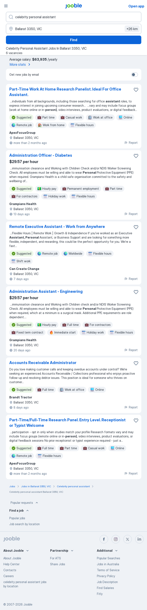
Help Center (11, 564)
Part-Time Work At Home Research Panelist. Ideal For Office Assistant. (65, 92)
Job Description (107, 582)
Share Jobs (57, 564)
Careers (8, 576)
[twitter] (127, 539)
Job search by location (24, 524)
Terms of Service (108, 570)
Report (131, 142)
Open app (136, 6)
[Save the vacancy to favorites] (136, 89)
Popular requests (25, 503)
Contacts (9, 570)
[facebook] (104, 539)
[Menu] (6, 6)
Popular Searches (108, 558)
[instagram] (115, 539)
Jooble (27, 604)
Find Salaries (105, 588)
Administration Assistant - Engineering (46, 291)
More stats (21, 64)
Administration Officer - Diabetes (40, 155)
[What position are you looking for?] (73, 17)
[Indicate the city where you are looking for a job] (73, 29)
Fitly (100, 594)
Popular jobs (17, 518)
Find (73, 40)
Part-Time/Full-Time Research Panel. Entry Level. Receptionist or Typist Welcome (67, 423)
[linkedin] (139, 539)
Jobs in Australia (108, 564)
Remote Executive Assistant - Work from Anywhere (57, 226)
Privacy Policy (106, 576)
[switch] (134, 75)
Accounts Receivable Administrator (42, 362)
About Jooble (12, 558)
